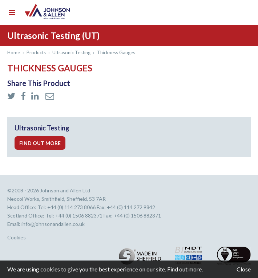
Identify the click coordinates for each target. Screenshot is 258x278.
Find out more (40, 143)
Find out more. (185, 269)
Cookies (16, 237)
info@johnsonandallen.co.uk (53, 224)
